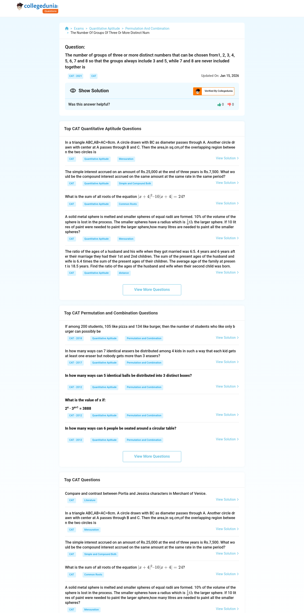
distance (124, 272)
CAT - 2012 (75, 387)
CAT (93, 76)
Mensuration (126, 158)
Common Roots (128, 204)
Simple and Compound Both (135, 183)
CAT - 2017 (75, 362)
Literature (89, 500)
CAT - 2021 (75, 76)
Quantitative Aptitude (96, 158)
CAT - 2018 (75, 338)
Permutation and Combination (144, 338)
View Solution (227, 158)
